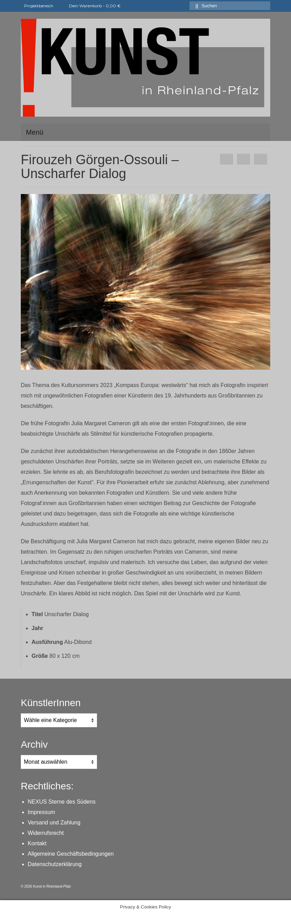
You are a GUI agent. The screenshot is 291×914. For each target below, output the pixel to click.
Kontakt (37, 843)
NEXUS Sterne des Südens (62, 802)
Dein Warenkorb (90, 5)
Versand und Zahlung (54, 822)
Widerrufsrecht (46, 833)
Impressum (41, 812)
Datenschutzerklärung (55, 864)
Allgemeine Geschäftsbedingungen (71, 854)
